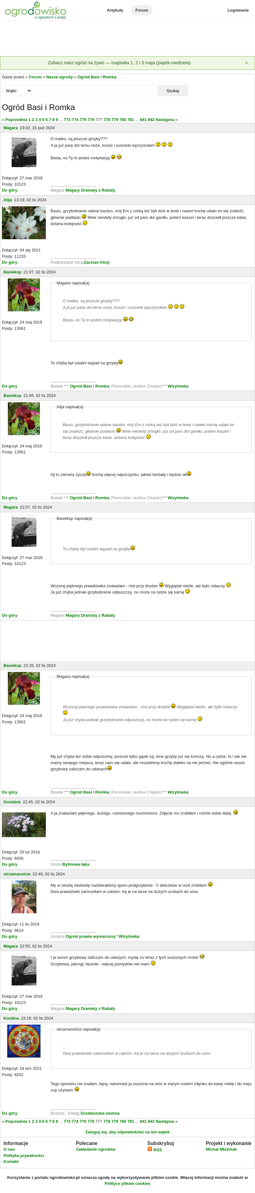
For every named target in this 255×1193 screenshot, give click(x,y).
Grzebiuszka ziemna (99, 1113)
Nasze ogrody (59, 77)
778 (106, 119)
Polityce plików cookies (127, 1183)
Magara (10, 127)
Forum (141, 10)
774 (75, 119)
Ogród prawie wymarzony (90, 936)
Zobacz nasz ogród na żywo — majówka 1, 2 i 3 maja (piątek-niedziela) (119, 62)
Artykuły (115, 10)
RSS (154, 1150)
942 (151, 119)
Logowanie (238, 10)
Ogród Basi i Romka (97, 77)
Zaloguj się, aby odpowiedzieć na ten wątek (127, 1132)
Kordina (11, 1018)
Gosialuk (12, 802)
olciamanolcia (16, 874)
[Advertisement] (127, 39)
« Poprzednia (14, 119)
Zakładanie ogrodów (96, 1149)
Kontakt (11, 1161)
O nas (9, 1149)
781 (130, 119)
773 (67, 119)
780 (122, 119)
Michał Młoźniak (221, 1149)
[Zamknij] (246, 63)
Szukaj (172, 90)
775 (82, 119)
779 (114, 119)
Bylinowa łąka (76, 864)
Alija (7, 200)
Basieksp (12, 272)
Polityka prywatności (23, 1155)
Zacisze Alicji (96, 262)
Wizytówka (178, 386)
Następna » (166, 119)
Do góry (9, 190)
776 (91, 119)
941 (143, 119)
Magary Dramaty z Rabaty (90, 190)
